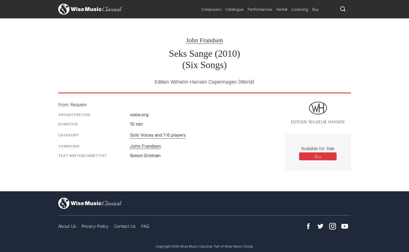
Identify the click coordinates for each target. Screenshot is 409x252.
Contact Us (125, 226)
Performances (260, 9)
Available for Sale (317, 148)
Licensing (299, 9)
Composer (68, 146)
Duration (68, 124)
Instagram (332, 226)
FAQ (145, 226)
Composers (211, 9)
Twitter (320, 226)
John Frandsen (204, 40)
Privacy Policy (95, 226)
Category (68, 135)
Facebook (308, 226)
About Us (67, 226)
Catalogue (235, 9)
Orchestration (74, 115)
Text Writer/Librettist (82, 156)
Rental (281, 9)
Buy (315, 9)
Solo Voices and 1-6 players (158, 135)
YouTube (344, 226)
